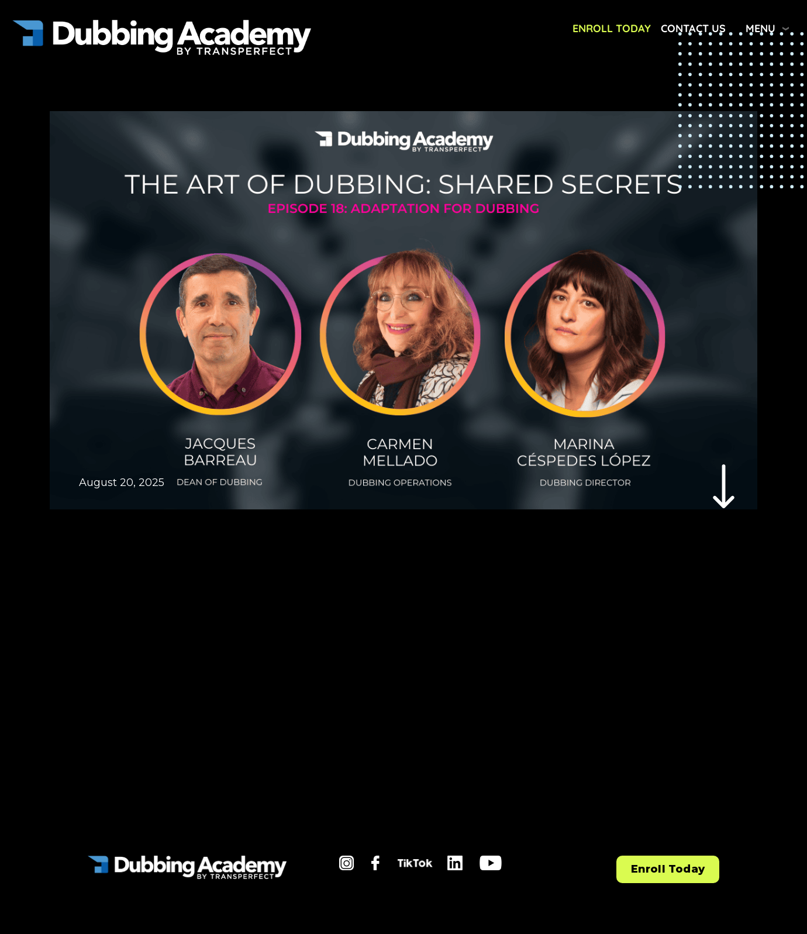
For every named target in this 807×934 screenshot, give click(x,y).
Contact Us (693, 28)
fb (376, 863)
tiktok (413, 866)
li (450, 863)
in (344, 863)
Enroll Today (612, 28)
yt (484, 863)
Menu (760, 28)
